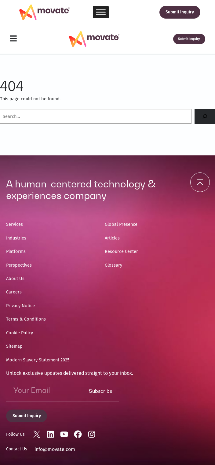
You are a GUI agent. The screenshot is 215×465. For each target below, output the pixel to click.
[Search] (205, 116)
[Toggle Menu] (101, 12)
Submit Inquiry (180, 12)
